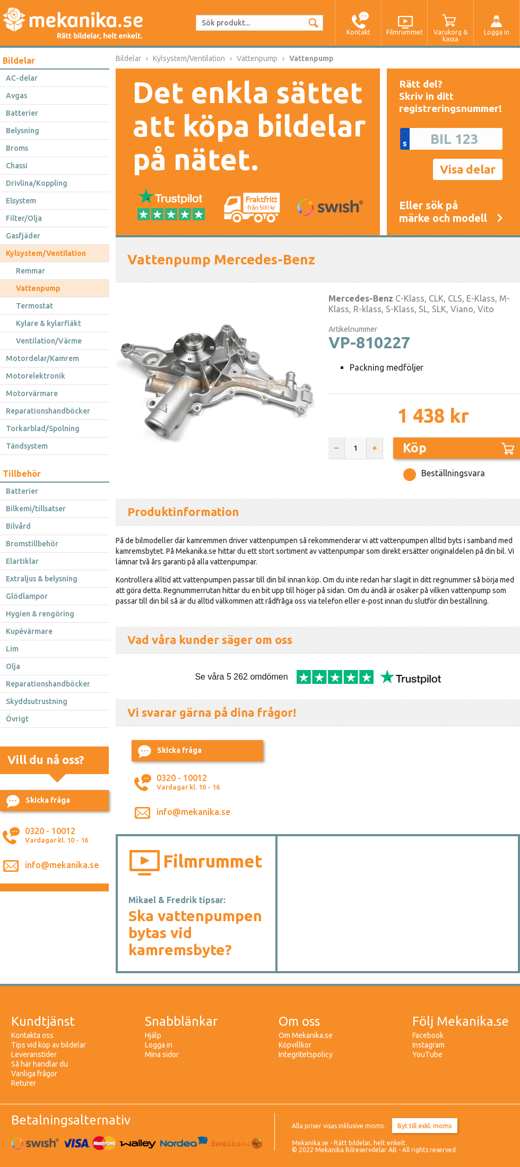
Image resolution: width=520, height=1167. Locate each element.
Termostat (34, 306)
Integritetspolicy (306, 1054)
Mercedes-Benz (360, 298)
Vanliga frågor (34, 1073)
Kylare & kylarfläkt (48, 323)
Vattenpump (38, 288)
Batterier (22, 113)
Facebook (428, 1035)
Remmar (30, 271)
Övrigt (17, 719)
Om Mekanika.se (306, 1035)
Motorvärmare (32, 393)
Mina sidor (162, 1054)
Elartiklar (22, 561)
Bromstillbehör (32, 543)
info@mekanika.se (62, 865)
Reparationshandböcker (48, 411)
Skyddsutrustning (36, 701)
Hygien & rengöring (40, 614)
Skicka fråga (38, 801)
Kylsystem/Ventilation (46, 253)
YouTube (427, 1054)
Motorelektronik (35, 376)
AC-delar (22, 78)
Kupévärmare (29, 631)
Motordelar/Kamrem (42, 358)
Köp (458, 448)
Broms (17, 148)
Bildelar (19, 60)
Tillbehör (22, 473)
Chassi (17, 165)
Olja (13, 666)
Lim (12, 649)
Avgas (16, 95)
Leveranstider (34, 1054)
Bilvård (18, 526)
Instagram (428, 1045)
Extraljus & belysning (41, 578)
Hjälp (153, 1035)
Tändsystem (27, 446)
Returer (23, 1083)
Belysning (22, 130)
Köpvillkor (295, 1045)
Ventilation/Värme (49, 341)
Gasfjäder (23, 235)
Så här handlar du (39, 1064)
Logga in (158, 1045)
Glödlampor (27, 596)
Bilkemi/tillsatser (36, 508)
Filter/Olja (24, 218)
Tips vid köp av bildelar (48, 1045)
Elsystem (21, 200)
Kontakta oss (32, 1035)
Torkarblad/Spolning (43, 428)
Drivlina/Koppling (36, 183)
